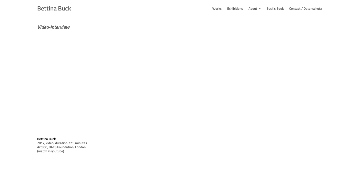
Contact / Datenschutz (305, 8)
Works (217, 8)
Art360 (42, 147)
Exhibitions (235, 8)
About (253, 8)
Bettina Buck (54, 8)
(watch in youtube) (50, 151)
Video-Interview (53, 27)
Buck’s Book (275, 8)
